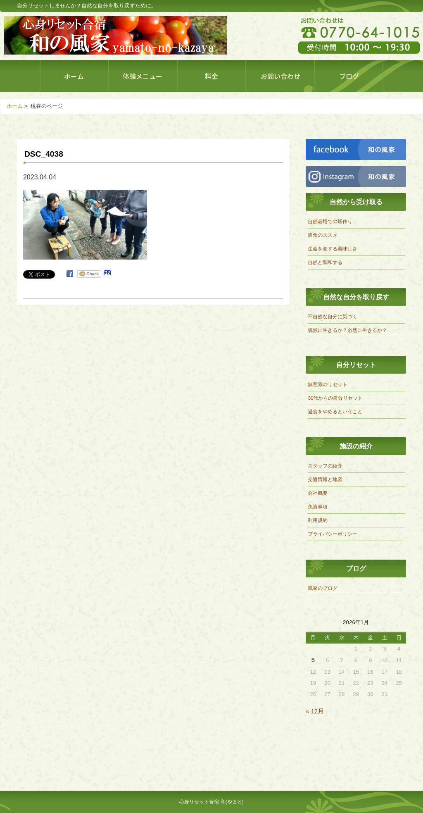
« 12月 (315, 711)
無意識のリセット (327, 384)
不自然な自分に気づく (332, 316)
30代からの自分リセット (335, 398)
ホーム (74, 76)
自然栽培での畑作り (330, 221)
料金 (211, 76)
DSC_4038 (43, 154)
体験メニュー (142, 76)
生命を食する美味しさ (332, 248)
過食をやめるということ (335, 411)
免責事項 (318, 506)
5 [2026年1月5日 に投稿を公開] (313, 660)
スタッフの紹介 (325, 465)
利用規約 (318, 520)
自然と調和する (325, 262)
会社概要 (318, 493)
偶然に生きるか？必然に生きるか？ (347, 330)
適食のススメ (322, 235)
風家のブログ (322, 588)
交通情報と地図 (325, 479)
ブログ (349, 76)
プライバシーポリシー (332, 533)
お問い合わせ (280, 76)
